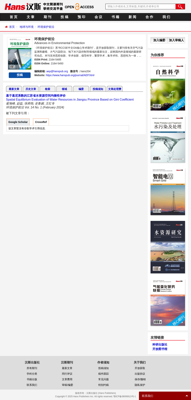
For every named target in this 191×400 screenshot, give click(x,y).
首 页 (13, 17)
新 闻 (132, 17)
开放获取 (140, 368)
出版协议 (140, 373)
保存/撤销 (140, 379)
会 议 (98, 17)
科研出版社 (159, 344)
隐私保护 (140, 384)
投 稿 (64, 17)
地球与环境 (27, 26)
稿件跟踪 (103, 373)
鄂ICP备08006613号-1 (124, 396)
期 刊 (47, 17)
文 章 (30, 17)
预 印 (81, 17)
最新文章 (14, 89)
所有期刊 (32, 368)
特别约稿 (103, 384)
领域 (64, 89)
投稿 (20, 74)
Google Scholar (18, 122)
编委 (81, 89)
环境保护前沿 (45, 26)
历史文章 (31, 89)
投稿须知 (98, 89)
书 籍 (115, 17)
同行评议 (67, 373)
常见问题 (103, 379)
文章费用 (67, 379)
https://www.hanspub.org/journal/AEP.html (70, 75)
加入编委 (159, 40)
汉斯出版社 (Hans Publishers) (101, 393)
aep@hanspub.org (57, 71)
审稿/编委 (67, 384)
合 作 (149, 17)
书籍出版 (32, 379)
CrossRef (41, 122)
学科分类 (32, 373)
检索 (47, 89)
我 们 (166, 17)
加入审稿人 (176, 40)
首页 (12, 26)
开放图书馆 (159, 349)
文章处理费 (114, 89)
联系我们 (32, 384)
